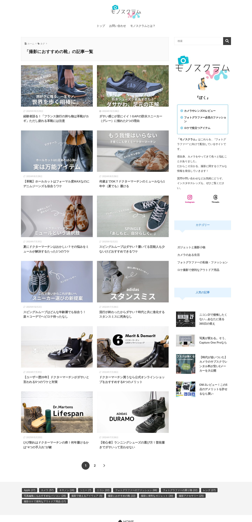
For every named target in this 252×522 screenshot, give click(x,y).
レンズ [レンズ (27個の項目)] (209, 490)
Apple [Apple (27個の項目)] (29, 490)
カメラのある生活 (188, 254)
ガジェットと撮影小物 (191, 247)
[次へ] (104, 466)
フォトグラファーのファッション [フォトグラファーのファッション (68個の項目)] (136, 490)
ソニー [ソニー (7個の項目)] (85, 490)
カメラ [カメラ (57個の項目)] (47, 490)
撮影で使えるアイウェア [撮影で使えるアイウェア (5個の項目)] (86, 495)
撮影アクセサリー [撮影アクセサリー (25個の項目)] (191, 495)
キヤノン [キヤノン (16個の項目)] (66, 490)
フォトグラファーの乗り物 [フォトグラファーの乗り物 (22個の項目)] (180, 490)
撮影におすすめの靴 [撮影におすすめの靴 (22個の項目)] (121, 495)
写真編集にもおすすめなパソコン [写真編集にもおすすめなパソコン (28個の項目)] (45, 495)
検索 (227, 41)
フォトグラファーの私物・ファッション (202, 262)
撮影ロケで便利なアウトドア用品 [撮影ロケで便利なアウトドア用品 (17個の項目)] (45, 501)
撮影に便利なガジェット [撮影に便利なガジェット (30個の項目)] (157, 495)
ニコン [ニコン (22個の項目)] (103, 490)
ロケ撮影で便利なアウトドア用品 (198, 269)
